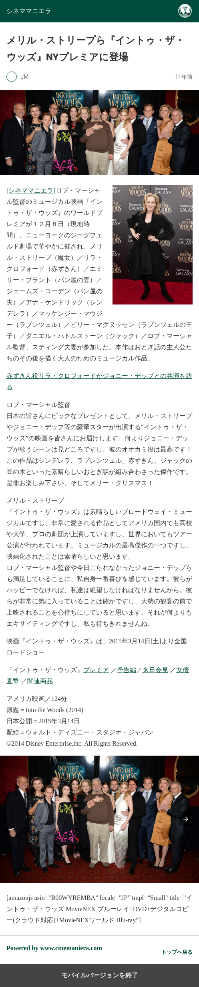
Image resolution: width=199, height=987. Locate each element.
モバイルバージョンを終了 (99, 975)
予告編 (126, 670)
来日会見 (155, 670)
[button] (186, 819)
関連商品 (40, 681)
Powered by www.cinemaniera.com (54, 948)
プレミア (96, 670)
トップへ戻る (177, 952)
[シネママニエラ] (31, 190)
